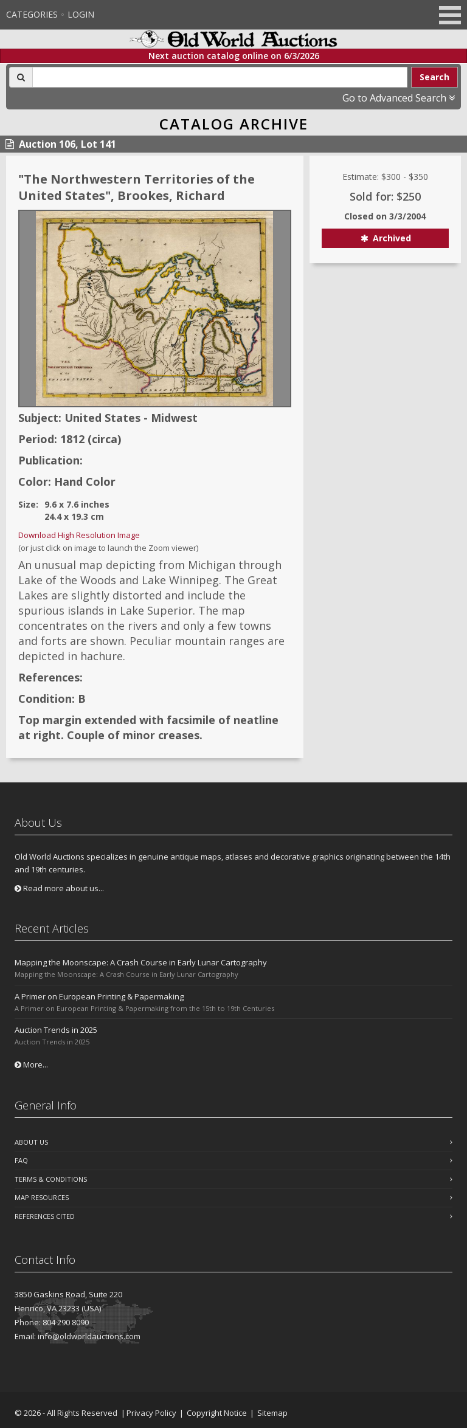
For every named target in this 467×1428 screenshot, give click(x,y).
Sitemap (272, 1412)
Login (80, 14)
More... (31, 1064)
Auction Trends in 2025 (56, 1029)
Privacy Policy (151, 1412)
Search (434, 77)
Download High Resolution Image (79, 534)
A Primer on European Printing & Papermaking (99, 996)
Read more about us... (59, 888)
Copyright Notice (217, 1412)
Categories (32, 14)
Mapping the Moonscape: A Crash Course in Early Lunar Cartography (141, 962)
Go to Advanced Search (398, 98)
